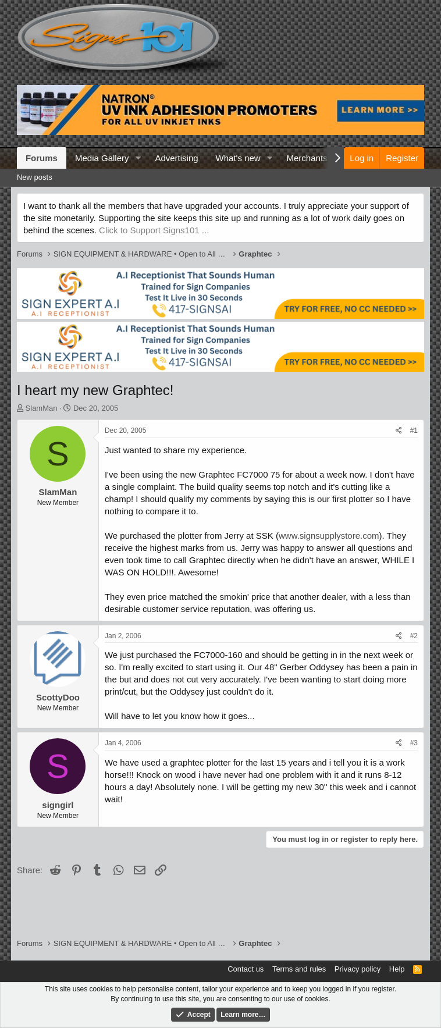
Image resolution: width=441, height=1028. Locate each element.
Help (397, 969)
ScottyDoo (58, 697)
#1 (414, 430)
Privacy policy (357, 969)
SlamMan (42, 408)
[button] (138, 158)
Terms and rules (299, 969)
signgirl (57, 805)
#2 (414, 636)
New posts (34, 177)
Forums (42, 158)
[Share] (399, 430)
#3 (414, 743)
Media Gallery (102, 158)
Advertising (176, 158)
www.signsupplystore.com (329, 535)
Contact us (245, 969)
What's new (238, 158)
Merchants (307, 158)
